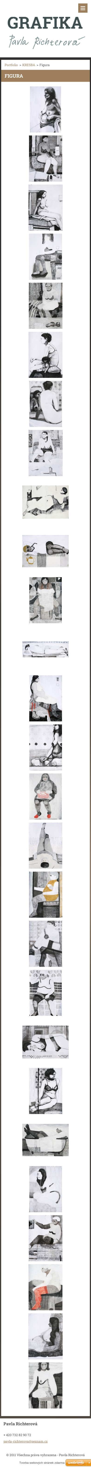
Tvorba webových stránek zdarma (42, 1462)
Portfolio (11, 65)
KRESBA (28, 65)
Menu (83, 8)
